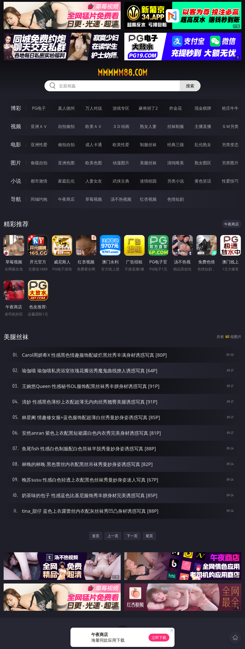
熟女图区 (203, 163)
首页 (95, 535)
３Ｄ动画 (121, 126)
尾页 (149, 535)
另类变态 (230, 144)
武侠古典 (121, 181)
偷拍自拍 (66, 144)
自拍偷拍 (66, 126)
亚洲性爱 (39, 144)
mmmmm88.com (122, 72)
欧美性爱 (121, 144)
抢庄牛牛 (230, 108)
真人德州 (66, 108)
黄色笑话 (203, 181)
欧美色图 (93, 163)
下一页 (132, 535)
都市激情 (39, 181)
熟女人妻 (148, 126)
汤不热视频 (121, 199)
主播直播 (203, 126)
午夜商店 (66, 199)
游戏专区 (121, 108)
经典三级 (175, 144)
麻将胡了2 (148, 108)
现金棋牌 (203, 108)
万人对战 (93, 108)
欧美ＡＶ (93, 126)
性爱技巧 (230, 181)
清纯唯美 (175, 163)
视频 (16, 126)
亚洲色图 (66, 163)
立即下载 (159, 637)
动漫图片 (121, 163)
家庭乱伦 (66, 181)
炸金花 (175, 108)
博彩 (16, 108)
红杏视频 (148, 199)
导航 (16, 199)
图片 (16, 162)
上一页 (112, 535)
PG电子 (39, 108)
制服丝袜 (148, 144)
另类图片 (230, 163)
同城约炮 (39, 199)
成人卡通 (93, 144)
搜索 (190, 86)
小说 (16, 180)
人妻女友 (93, 181)
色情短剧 (175, 199)
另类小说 (175, 181)
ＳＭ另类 (230, 126)
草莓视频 (93, 199)
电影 (16, 144)
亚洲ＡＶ (39, 126)
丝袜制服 (175, 126)
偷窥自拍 (39, 163)
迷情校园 (148, 181)
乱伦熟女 (203, 144)
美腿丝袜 (148, 163)
